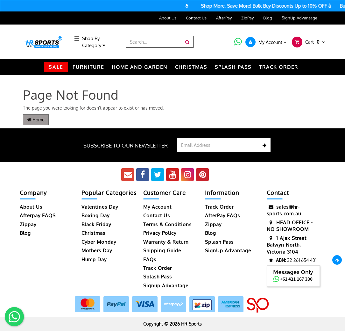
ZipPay (247, 17)
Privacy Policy (159, 233)
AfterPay (224, 17)
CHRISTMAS (191, 67)
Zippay (28, 224)
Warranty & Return (166, 242)
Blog (267, 17)
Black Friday (96, 224)
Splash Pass (233, 67)
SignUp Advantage (299, 17)
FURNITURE (88, 67)
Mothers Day (96, 251)
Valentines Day (99, 207)
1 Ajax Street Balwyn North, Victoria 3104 (286, 245)
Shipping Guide (162, 251)
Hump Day (94, 259)
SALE (56, 67)
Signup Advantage (165, 286)
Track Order (157, 268)
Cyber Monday (98, 242)
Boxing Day (95, 215)
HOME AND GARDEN (139, 67)
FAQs (149, 259)
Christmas (93, 233)
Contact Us (196, 17)
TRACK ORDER (278, 67)
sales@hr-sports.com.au (284, 210)
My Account (157, 207)
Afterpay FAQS (38, 215)
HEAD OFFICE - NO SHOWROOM (290, 225)
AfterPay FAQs (222, 215)
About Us (167, 17)
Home (36, 119)
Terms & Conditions (167, 224)
